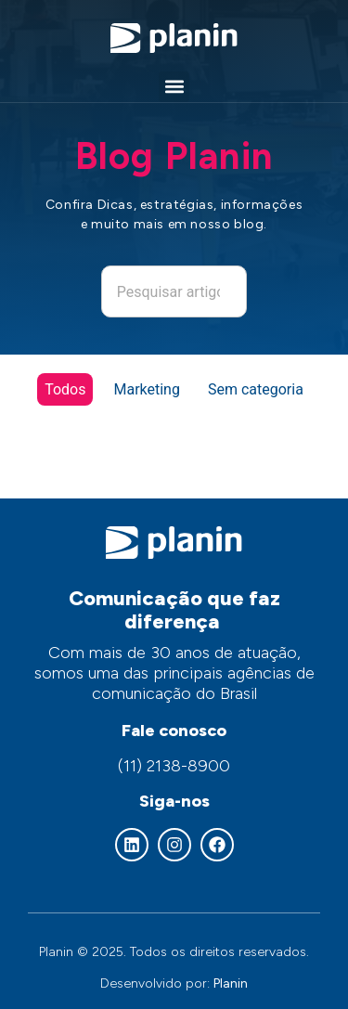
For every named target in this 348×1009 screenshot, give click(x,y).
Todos (65, 389)
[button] (174, 86)
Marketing (146, 389)
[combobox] (174, 291)
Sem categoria (255, 389)
